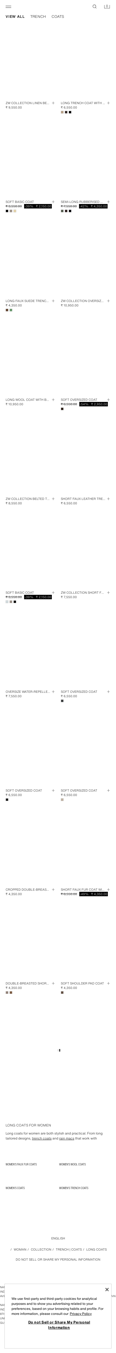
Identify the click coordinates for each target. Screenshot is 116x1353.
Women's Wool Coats (72, 1164)
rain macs (66, 1138)
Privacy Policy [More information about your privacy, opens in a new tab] (81, 1313)
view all (15, 16)
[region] (58, 1316)
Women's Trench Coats (73, 1188)
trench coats (42, 1138)
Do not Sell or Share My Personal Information (58, 1259)
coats (58, 16)
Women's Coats (15, 1188)
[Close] (107, 1289)
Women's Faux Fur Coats (21, 1164)
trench (38, 16)
